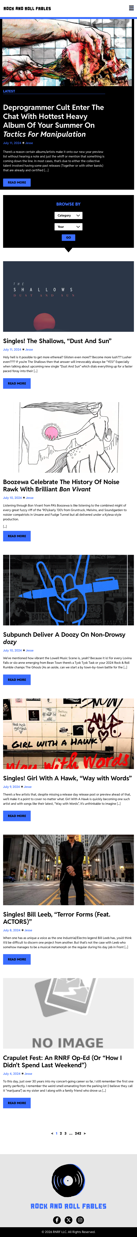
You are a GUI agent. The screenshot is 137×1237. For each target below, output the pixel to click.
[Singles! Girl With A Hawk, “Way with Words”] (68, 759)
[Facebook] (57, 1220)
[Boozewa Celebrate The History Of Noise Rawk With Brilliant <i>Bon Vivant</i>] (68, 472)
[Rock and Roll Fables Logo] (68, 1187)
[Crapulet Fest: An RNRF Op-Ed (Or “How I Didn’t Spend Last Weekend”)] (68, 1043)
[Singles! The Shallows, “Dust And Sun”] (68, 325)
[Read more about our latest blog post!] (17, 183)
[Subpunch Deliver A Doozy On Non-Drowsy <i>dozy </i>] (68, 620)
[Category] (68, 215)
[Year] (68, 227)
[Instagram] (80, 1220)
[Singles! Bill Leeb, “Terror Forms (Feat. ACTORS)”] (68, 900)
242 (78, 1133)
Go (68, 238)
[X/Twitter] (68, 1220)
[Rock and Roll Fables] (27, 8)
